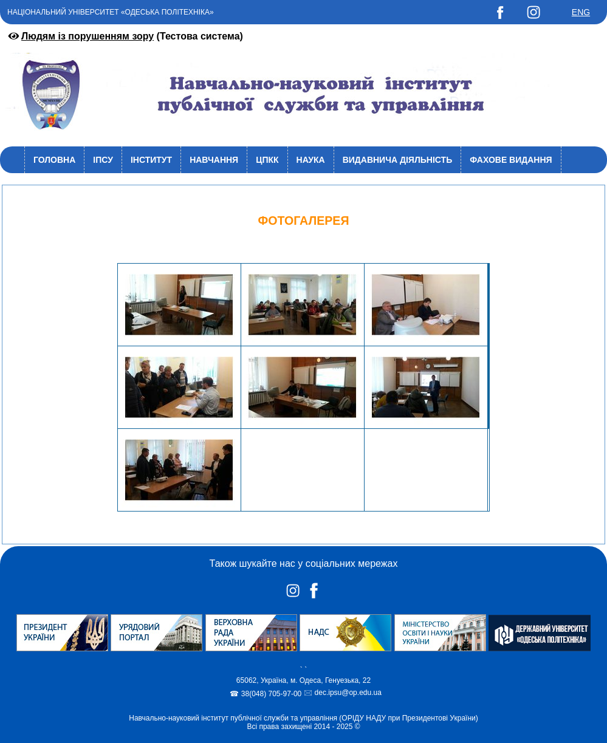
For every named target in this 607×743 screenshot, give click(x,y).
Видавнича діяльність (398, 160)
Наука (311, 160)
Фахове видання (511, 160)
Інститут (151, 160)
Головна (54, 160)
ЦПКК (267, 160)
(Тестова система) (124, 36)
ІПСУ (103, 160)
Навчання (214, 160)
